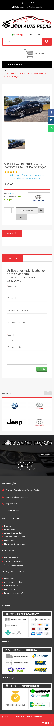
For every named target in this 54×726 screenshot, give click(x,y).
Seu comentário (14, 347)
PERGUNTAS (12, 258)
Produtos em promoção (14, 593)
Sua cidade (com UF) (16, 322)
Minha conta (9, 578)
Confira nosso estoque (13, 565)
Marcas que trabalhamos (14, 544)
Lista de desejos (11, 586)
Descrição (12, 233)
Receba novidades (11, 589)
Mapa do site (9, 540)
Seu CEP (11, 335)
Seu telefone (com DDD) (18, 310)
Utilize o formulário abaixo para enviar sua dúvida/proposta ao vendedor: (27, 176)
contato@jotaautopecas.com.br (19, 497)
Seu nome (12, 286)
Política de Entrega (11, 529)
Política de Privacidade (13, 533)
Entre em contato (11, 557)
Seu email (12, 298)
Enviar (42, 369)
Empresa (8, 526)
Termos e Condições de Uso (16, 537)
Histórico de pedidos (13, 582)
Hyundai (13, 194)
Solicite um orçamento (13, 561)
